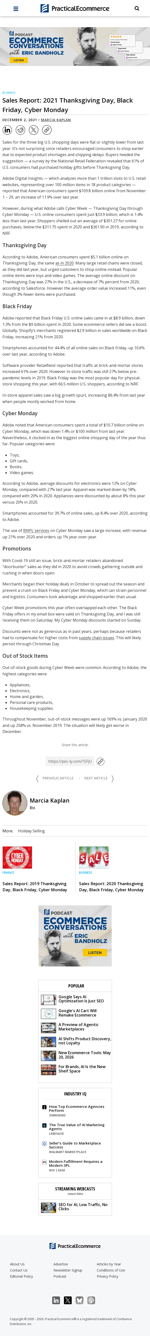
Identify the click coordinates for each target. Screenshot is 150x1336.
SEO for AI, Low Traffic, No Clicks (74, 1207)
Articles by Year (109, 1264)
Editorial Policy (21, 1276)
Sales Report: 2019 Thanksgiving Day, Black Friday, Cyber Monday (34, 886)
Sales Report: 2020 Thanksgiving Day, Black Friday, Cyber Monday (111, 886)
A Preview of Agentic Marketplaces (70, 1027)
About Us (17, 1264)
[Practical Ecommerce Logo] (75, 8)
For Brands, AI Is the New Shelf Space (73, 1069)
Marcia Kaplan (56, 119)
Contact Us (19, 1270)
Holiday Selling (31, 831)
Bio (32, 807)
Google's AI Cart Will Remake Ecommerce (69, 1013)
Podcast (59, 1276)
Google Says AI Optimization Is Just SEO (72, 999)
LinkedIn (59, 1300)
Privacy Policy (107, 1276)
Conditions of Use (111, 1270)
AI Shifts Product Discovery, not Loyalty (76, 1041)
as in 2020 (64, 263)
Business (8, 93)
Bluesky (82, 1300)
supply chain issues (96, 637)
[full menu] (16, 10)
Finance (8, 872)
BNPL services (36, 530)
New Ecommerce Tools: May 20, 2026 (76, 1055)
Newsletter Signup (67, 1270)
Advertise (60, 1264)
